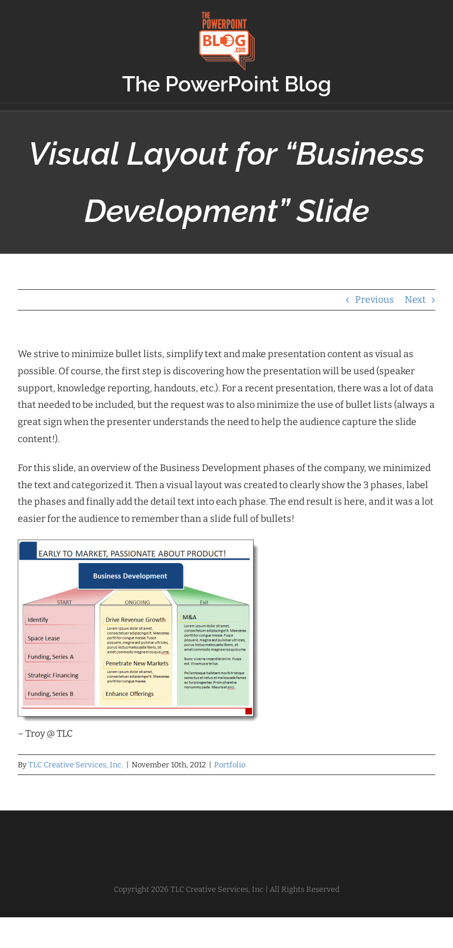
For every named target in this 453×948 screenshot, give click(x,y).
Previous (374, 299)
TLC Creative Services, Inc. (75, 764)
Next (415, 299)
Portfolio (229, 764)
